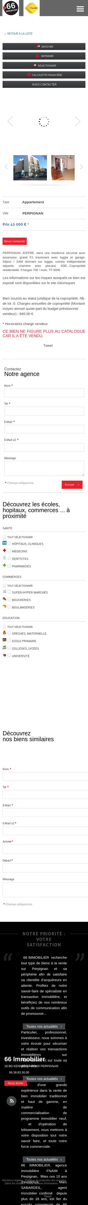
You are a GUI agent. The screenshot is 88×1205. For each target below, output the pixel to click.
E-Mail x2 (11, 440)
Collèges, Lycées (25, 648)
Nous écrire (15, 1083)
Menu (80, 9)
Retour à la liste (19, 33)
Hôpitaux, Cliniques (27, 544)
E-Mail (9, 422)
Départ (8, 860)
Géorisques (66, 283)
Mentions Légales (12, 1180)
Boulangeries (23, 607)
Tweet (48, 345)
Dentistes (20, 559)
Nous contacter (44, 84)
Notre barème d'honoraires (43, 1183)
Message (10, 458)
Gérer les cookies (15, 1183)
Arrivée (8, 841)
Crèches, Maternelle (29, 633)
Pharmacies (21, 566)
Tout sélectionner (20, 537)
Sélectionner (47, 65)
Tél (7, 403)
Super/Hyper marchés (30, 592)
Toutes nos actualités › (44, 1026)
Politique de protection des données (45, 1180)
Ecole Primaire (24, 641)
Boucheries (21, 600)
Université (21, 656)
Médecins (19, 551)
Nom (8, 385)
